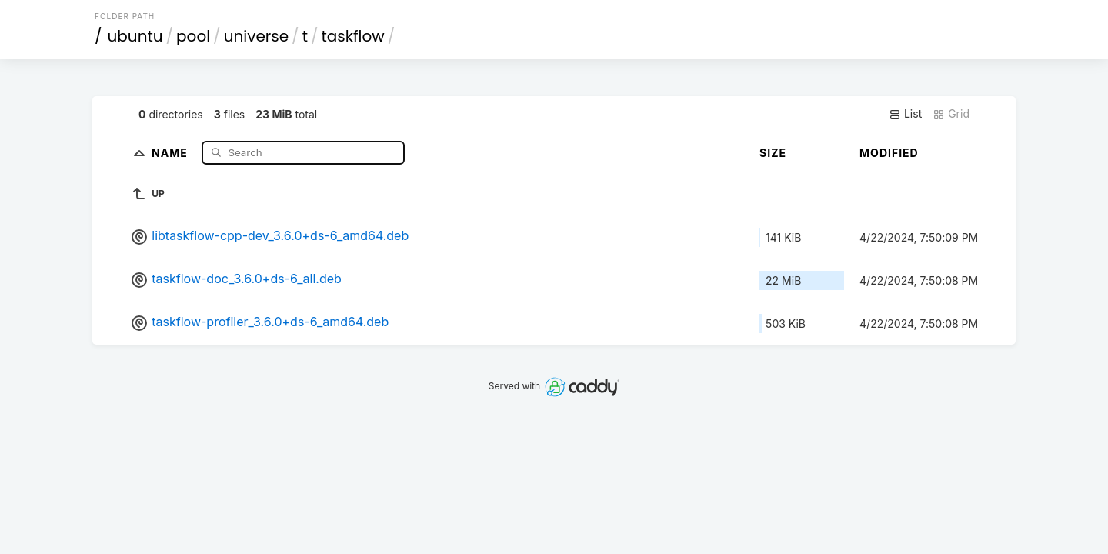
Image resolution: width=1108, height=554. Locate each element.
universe (256, 36)
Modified (889, 152)
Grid (951, 114)
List (905, 114)
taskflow (352, 36)
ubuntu (135, 36)
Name (171, 152)
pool (193, 36)
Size (772, 152)
